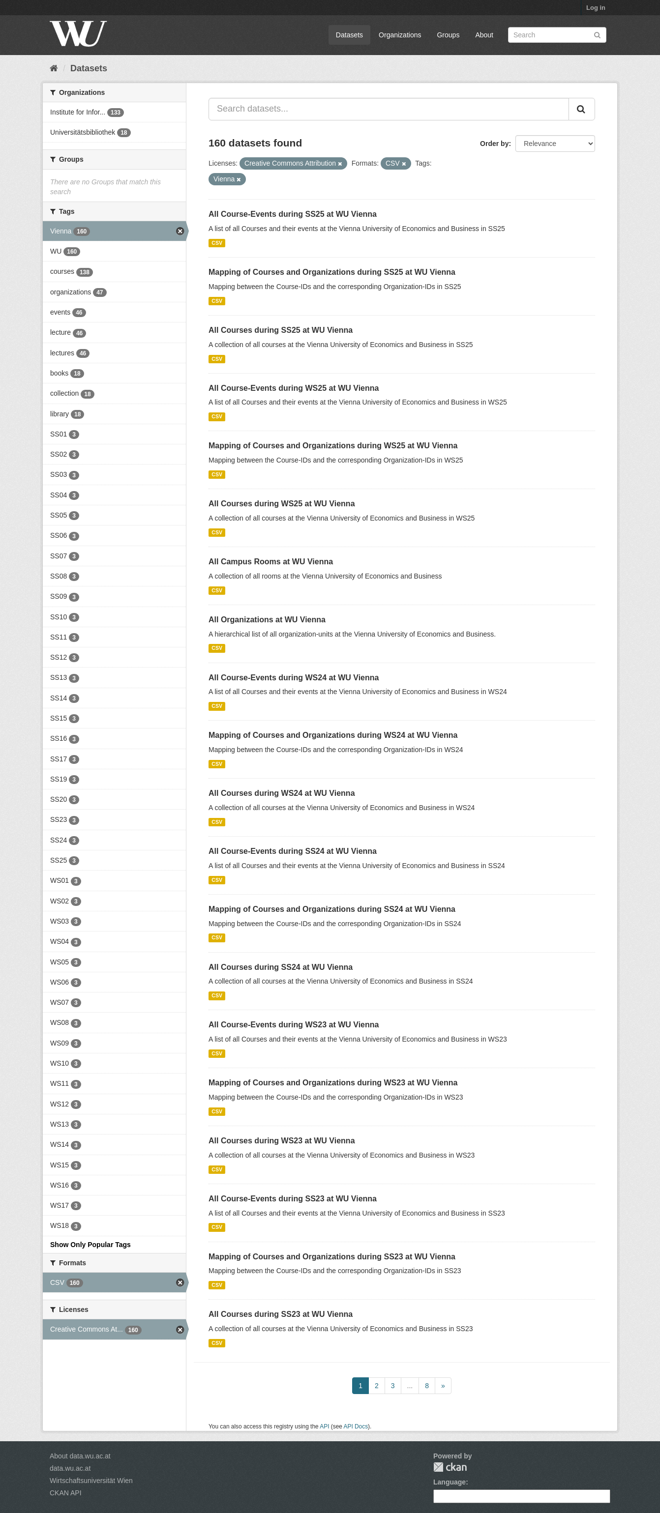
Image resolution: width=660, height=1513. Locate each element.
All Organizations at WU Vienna (267, 619)
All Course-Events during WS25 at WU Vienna (294, 388)
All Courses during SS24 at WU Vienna (281, 967)
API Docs (356, 1426)
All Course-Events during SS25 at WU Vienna (293, 214)
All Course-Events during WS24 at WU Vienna (294, 677)
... (410, 1386)
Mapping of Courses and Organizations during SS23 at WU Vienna (332, 1256)
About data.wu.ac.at (80, 1456)
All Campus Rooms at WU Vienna (271, 561)
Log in (595, 7)
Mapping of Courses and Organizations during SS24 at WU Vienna (332, 909)
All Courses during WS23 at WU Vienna (282, 1140)
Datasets (349, 35)
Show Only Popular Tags (90, 1245)
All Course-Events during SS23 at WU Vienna (293, 1198)
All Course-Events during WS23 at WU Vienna (294, 1024)
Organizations (400, 35)
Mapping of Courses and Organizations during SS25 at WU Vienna (332, 272)
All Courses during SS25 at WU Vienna (281, 330)
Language (449, 1482)
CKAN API (66, 1493)
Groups (448, 35)
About (484, 35)
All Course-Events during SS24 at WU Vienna (293, 851)
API (324, 1426)
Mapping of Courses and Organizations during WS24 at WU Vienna (333, 735)
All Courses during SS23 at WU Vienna (281, 1314)
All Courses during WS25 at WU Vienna (282, 503)
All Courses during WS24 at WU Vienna (282, 793)
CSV (216, 243)
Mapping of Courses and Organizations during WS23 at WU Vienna (333, 1082)
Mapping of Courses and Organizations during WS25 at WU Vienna (333, 445)
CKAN (450, 1467)
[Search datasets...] (389, 109)
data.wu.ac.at (70, 1468)
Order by (494, 143)
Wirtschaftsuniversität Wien (91, 1480)
